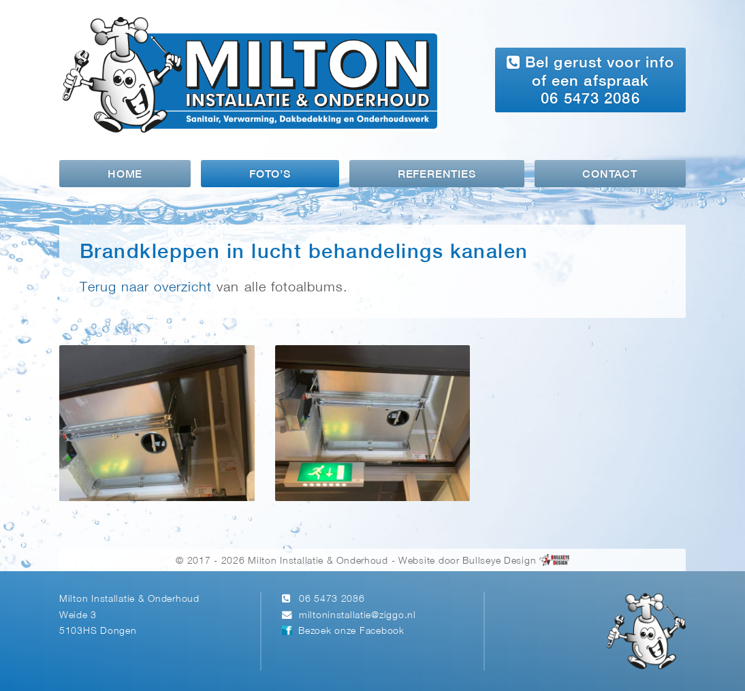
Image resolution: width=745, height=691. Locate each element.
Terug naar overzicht (146, 287)
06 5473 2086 (332, 599)
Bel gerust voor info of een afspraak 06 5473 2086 (590, 80)
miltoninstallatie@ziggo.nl (357, 615)
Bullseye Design (499, 561)
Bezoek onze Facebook (351, 631)
